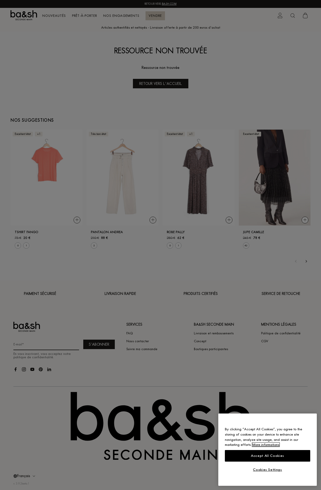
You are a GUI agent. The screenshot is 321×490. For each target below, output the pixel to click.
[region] (267, 450)
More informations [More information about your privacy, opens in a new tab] (265, 444)
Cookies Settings (267, 469)
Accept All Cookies (267, 455)
